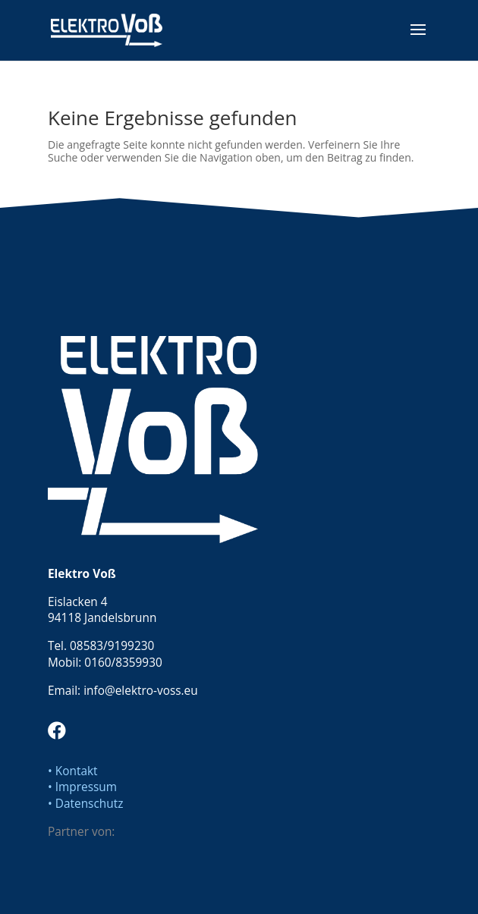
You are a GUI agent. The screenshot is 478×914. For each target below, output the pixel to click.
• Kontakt (73, 771)
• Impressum (82, 787)
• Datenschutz (85, 804)
